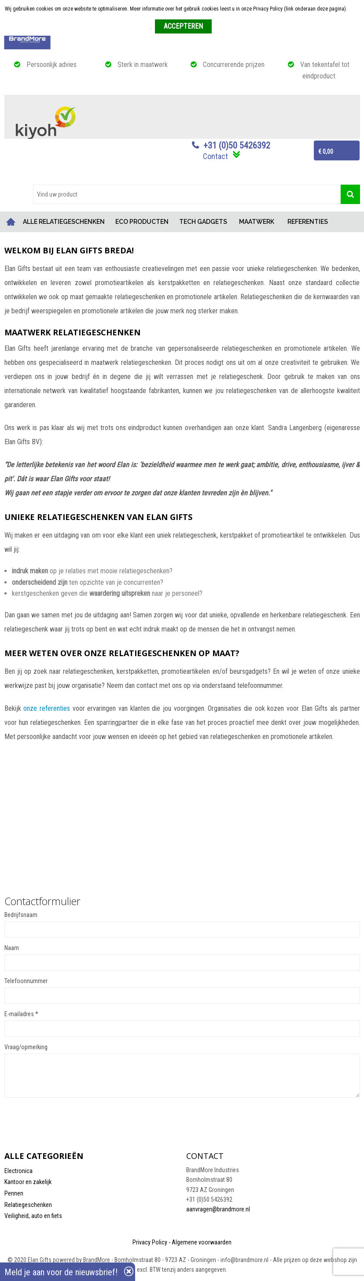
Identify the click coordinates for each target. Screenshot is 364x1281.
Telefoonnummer (26, 981)
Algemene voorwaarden (202, 1242)
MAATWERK (256, 221)
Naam (11, 948)
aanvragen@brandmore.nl (218, 1209)
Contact (215, 156)
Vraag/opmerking (26, 1047)
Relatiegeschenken (28, 1204)
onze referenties (46, 708)
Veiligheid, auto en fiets (33, 1215)
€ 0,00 (325, 151)
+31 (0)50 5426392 (236, 145)
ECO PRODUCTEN (142, 221)
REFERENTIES (307, 221)
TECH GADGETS (203, 221)
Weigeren (225, 27)
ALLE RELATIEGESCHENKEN (64, 221)
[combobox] (187, 194)
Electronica (18, 1170)
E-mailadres (21, 1014)
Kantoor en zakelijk (27, 1181)
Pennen (13, 1193)
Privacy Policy (149, 1242)
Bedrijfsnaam (20, 915)
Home (11, 222)
